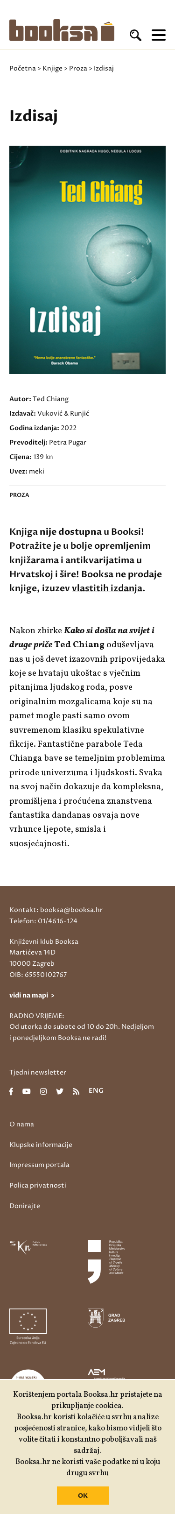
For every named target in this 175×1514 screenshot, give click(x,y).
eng (96, 1091)
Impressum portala (39, 1164)
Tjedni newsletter (37, 1072)
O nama (21, 1124)
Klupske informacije (40, 1144)
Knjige (52, 68)
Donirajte (24, 1206)
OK (83, 1496)
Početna (22, 68)
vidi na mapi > (32, 995)
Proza (78, 68)
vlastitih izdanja (107, 588)
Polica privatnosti (37, 1185)
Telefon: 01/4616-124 (43, 921)
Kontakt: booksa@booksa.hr (56, 910)
